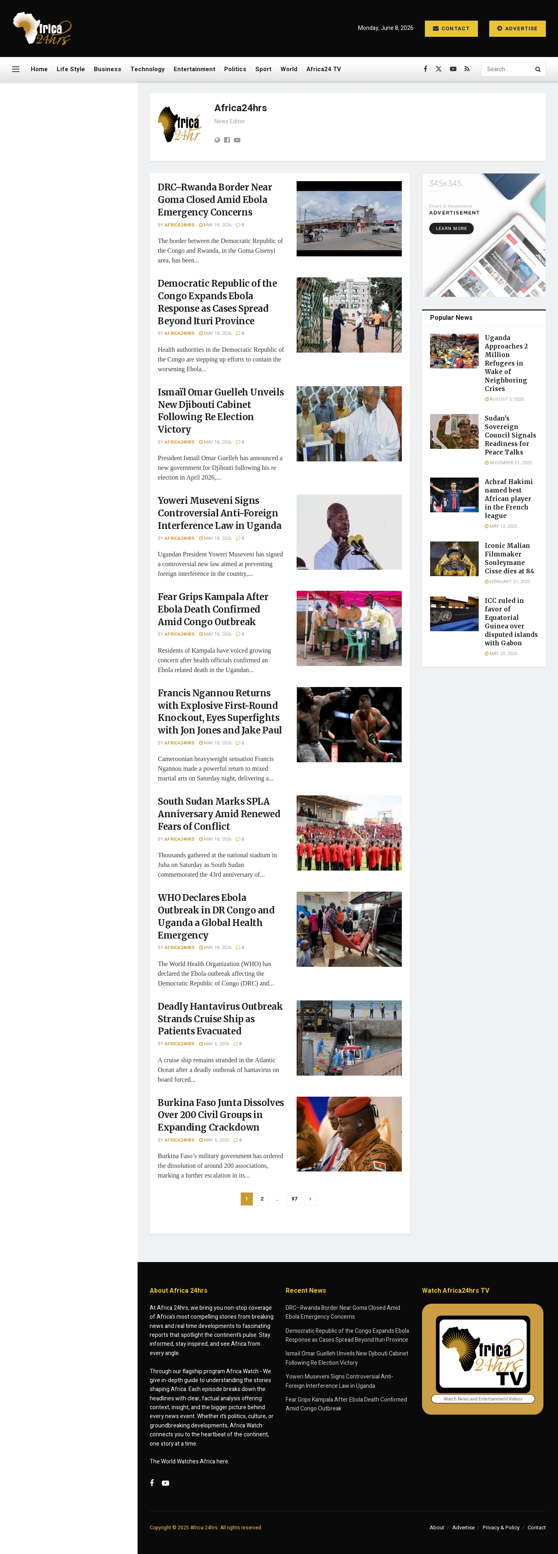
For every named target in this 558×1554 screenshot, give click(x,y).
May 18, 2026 (215, 225)
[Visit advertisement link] (68, 390)
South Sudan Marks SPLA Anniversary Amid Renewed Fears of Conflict (81, 581)
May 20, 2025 (501, 653)
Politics (235, 69)
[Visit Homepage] (42, 28)
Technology (147, 69)
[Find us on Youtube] (453, 69)
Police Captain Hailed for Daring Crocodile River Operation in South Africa (78, 764)
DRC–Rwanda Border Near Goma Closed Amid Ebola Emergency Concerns (66, 136)
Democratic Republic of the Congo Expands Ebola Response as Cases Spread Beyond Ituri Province (80, 192)
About (437, 1527)
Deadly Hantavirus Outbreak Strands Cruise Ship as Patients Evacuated (85, 672)
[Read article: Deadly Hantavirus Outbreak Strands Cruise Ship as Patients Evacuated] (349, 1038)
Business (107, 69)
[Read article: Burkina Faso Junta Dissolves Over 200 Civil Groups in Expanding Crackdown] (349, 1134)
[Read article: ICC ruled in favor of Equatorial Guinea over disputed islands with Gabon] (454, 613)
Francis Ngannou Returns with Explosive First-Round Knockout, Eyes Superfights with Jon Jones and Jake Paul (85, 532)
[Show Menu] (15, 69)
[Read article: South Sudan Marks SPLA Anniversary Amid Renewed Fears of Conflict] (349, 833)
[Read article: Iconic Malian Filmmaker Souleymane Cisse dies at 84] (454, 558)
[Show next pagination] (311, 1198)
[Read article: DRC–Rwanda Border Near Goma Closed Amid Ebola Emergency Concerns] (349, 218)
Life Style (71, 69)
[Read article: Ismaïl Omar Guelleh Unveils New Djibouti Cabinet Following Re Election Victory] (349, 423)
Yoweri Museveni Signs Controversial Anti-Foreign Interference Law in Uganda (82, 287)
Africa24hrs (180, 225)
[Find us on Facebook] (425, 69)
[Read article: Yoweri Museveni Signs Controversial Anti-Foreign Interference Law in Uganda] (349, 532)
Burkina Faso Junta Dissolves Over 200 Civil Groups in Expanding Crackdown (82, 718)
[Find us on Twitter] (438, 69)
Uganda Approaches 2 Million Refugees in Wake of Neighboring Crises (506, 363)
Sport (263, 69)
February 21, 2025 (507, 581)
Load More (68, 852)
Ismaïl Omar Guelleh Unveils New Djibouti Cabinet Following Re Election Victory (83, 242)
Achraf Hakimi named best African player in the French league (509, 499)
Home (39, 69)
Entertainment (194, 69)
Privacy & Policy (501, 1527)
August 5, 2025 (504, 399)
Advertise (517, 28)
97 (294, 1199)
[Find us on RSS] (467, 69)
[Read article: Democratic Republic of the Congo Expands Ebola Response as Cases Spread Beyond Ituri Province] (349, 315)
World (288, 69)
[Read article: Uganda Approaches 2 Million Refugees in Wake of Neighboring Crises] (454, 351)
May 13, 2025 (501, 526)
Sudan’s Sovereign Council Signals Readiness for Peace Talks (510, 435)
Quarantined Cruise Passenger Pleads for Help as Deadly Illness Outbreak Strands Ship (85, 809)
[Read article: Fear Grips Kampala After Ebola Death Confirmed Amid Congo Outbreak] (349, 628)
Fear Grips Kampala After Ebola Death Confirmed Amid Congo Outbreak (86, 482)
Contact (451, 28)
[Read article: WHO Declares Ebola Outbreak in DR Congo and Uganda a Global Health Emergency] (349, 929)
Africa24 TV (323, 69)
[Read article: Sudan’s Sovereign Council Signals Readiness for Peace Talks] (454, 431)
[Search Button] (538, 69)
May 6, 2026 (214, 1043)
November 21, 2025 (508, 462)
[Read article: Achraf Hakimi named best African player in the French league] (454, 495)
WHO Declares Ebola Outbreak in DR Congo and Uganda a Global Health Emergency (85, 627)
